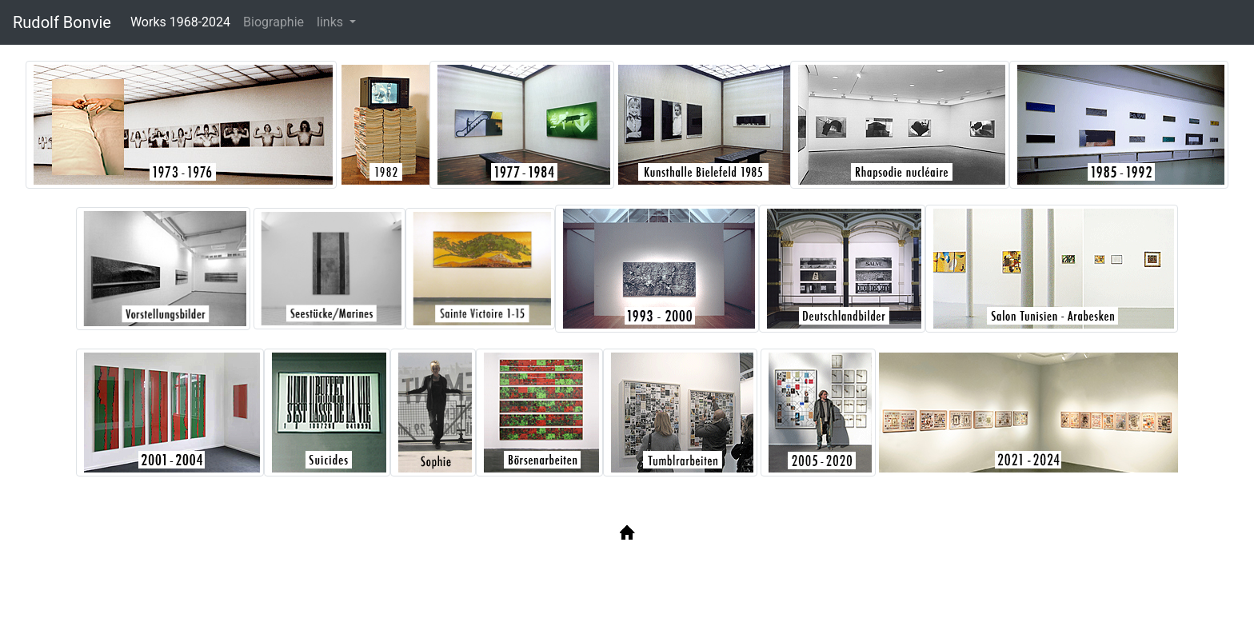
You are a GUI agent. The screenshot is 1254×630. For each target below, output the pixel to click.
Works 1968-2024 (183, 21)
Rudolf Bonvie (62, 22)
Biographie (273, 22)
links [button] (331, 22)
